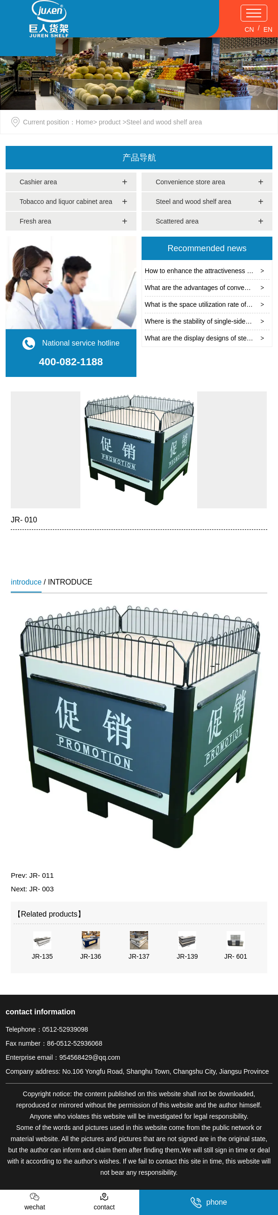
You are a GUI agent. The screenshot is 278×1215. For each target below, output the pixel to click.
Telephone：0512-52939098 (47, 1029)
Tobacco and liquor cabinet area (66, 201)
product (110, 122)
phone (209, 1202)
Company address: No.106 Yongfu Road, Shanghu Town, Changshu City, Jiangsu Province (137, 1071)
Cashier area (38, 182)
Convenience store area (190, 182)
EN (268, 29)
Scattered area (177, 221)
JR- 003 (41, 889)
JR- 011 (41, 875)
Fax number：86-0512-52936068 (54, 1043)
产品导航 (139, 157)
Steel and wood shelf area (193, 201)
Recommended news (207, 248)
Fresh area (35, 221)
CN (249, 29)
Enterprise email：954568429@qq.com (63, 1057)
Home (84, 122)
